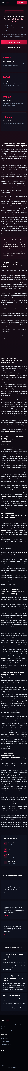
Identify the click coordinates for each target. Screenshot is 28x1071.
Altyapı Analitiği (4, 1038)
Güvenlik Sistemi (5, 1041)
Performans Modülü (6, 1044)
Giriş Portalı (22, 2)
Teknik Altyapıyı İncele (14, 47)
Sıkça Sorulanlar (5, 1054)
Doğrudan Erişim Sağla (14, 42)
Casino (5, 2)
